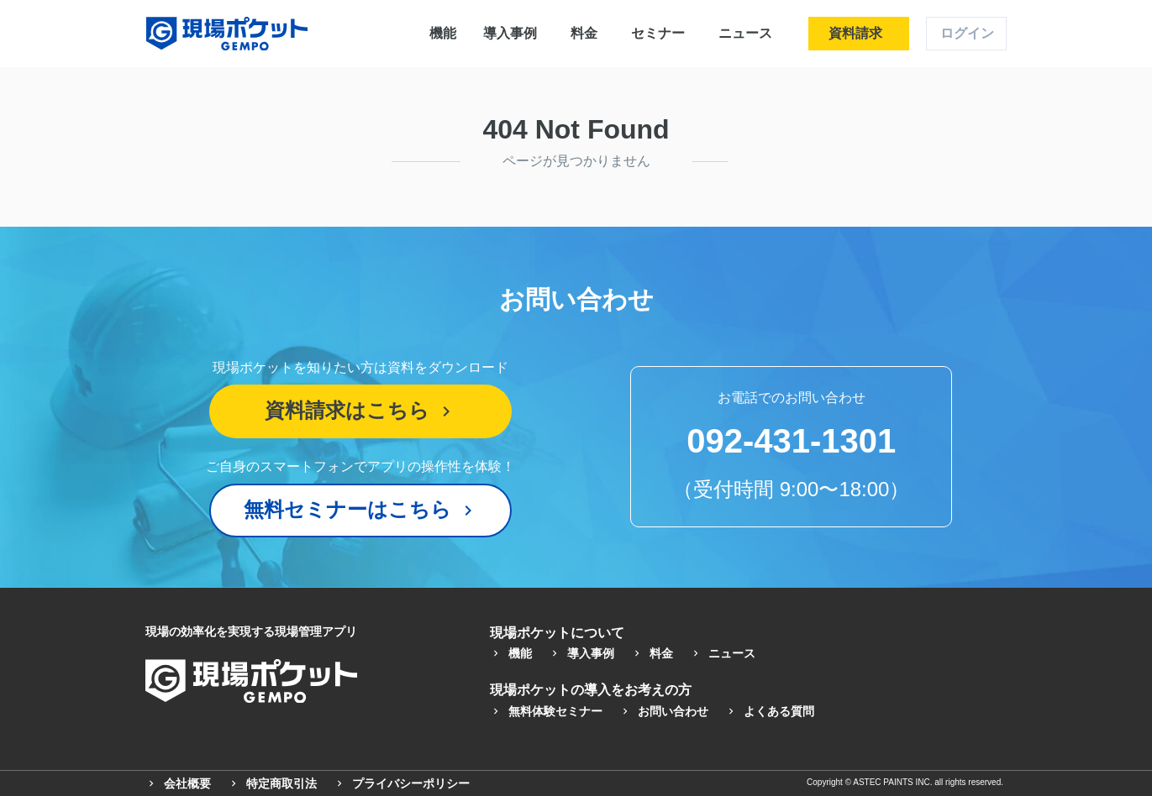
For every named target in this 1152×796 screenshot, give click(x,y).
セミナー (658, 33)
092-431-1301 (791, 440)
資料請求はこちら (360, 410)
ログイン (967, 33)
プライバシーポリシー (402, 783)
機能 (442, 33)
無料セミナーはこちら (361, 509)
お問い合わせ (663, 711)
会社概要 (178, 783)
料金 (584, 33)
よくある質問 (769, 711)
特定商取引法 (272, 783)
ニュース (745, 33)
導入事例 (510, 33)
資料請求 (855, 33)
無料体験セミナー (546, 711)
